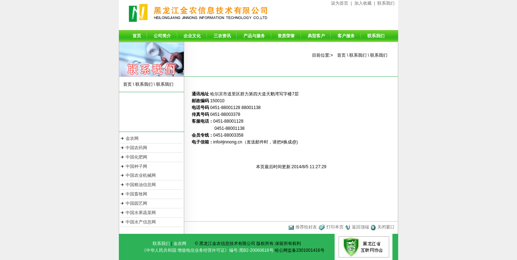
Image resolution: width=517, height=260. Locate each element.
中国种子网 (136, 166)
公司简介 (162, 35)
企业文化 (192, 35)
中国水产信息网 (141, 221)
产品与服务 (254, 35)
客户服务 (346, 35)
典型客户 (316, 35)
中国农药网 (136, 147)
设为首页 (339, 3)
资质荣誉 (286, 35)
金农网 (132, 138)
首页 (136, 35)
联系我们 (386, 3)
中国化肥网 (136, 157)
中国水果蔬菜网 (141, 212)
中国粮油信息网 (141, 184)
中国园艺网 (136, 203)
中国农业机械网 (141, 175)
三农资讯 (222, 35)
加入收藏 (363, 3)
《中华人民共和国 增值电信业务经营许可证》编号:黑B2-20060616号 (208, 250)
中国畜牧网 (136, 194)
